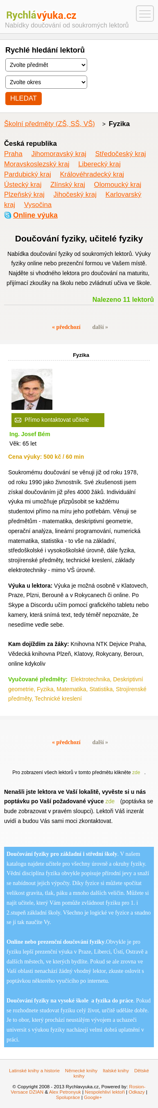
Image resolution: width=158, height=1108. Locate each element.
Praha (13, 154)
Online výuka (35, 215)
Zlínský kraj (67, 184)
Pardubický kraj (27, 174)
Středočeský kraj (120, 154)
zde (136, 772)
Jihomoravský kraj (58, 154)
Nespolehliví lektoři (104, 1091)
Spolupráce (68, 1097)
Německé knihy (81, 1070)
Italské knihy (116, 1070)
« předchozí (66, 327)
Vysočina (38, 205)
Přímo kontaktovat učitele (57, 419)
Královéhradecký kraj (92, 174)
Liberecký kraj (99, 164)
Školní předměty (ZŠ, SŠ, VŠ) (49, 124)
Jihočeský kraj (75, 194)
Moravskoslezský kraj (36, 164)
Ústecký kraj (22, 184)
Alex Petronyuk (65, 1091)
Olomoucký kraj (118, 184)
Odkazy (136, 1091)
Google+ (93, 1097)
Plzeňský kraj (24, 194)
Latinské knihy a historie (34, 1070)
